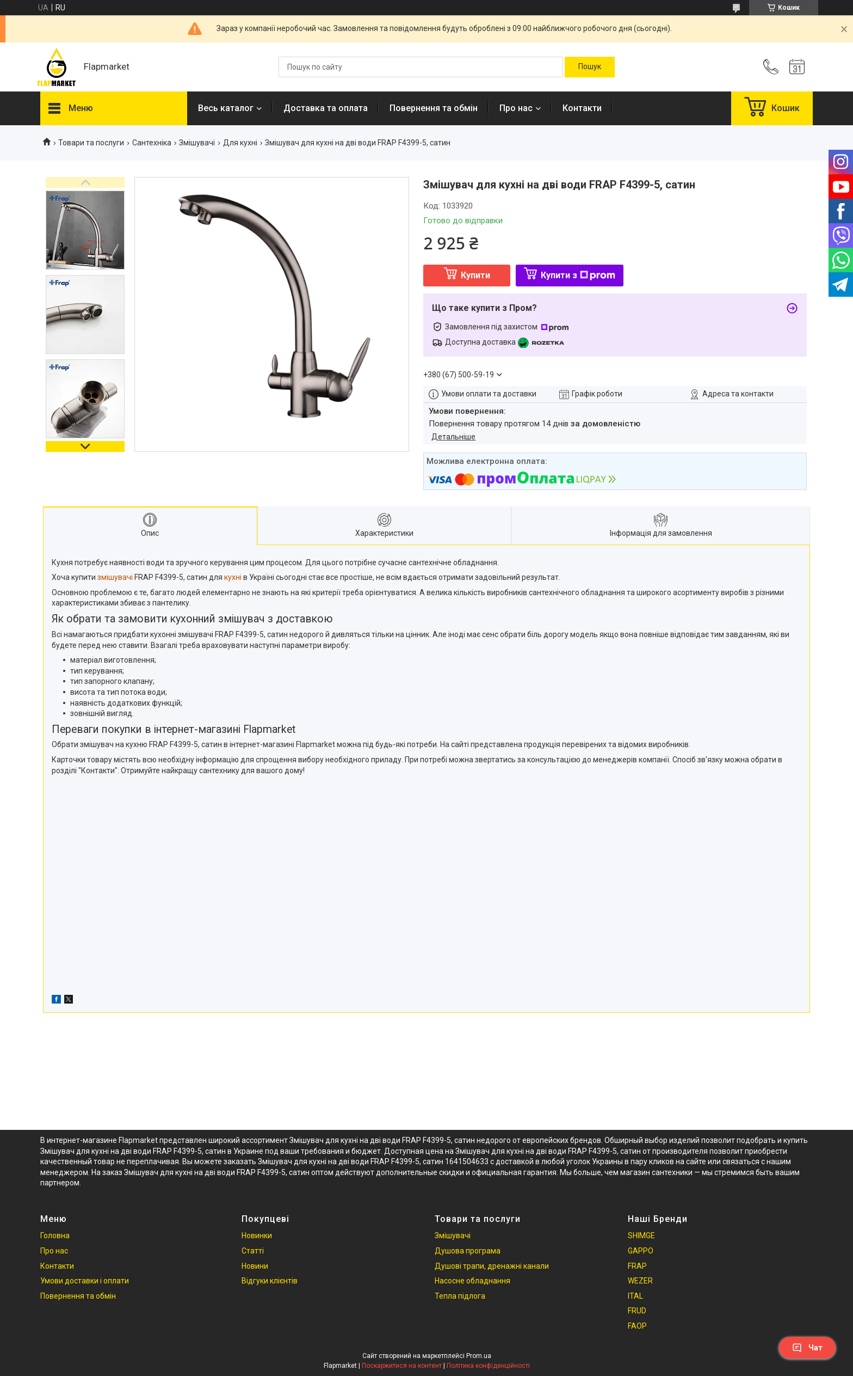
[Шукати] (590, 67)
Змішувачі (197, 142)
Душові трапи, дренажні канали (492, 1266)
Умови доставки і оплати (84, 1280)
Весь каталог (226, 108)
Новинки (257, 1235)
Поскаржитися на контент (402, 1365)
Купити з (578, 275)
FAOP (637, 1326)
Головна (55, 1235)
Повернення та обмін (434, 108)
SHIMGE (641, 1235)
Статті (253, 1250)
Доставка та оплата (325, 108)
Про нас (516, 108)
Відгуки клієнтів (270, 1280)
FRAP (637, 1266)
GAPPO (640, 1250)
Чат (807, 1348)
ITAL (635, 1296)
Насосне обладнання (472, 1280)
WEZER (640, 1280)
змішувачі (115, 577)
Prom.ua (478, 1356)
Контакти (582, 108)
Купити (475, 275)
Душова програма (467, 1250)
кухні (233, 577)
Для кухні (240, 142)
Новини (255, 1266)
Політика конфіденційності (488, 1365)
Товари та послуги (91, 142)
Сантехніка (151, 142)
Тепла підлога (460, 1296)
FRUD (637, 1310)
